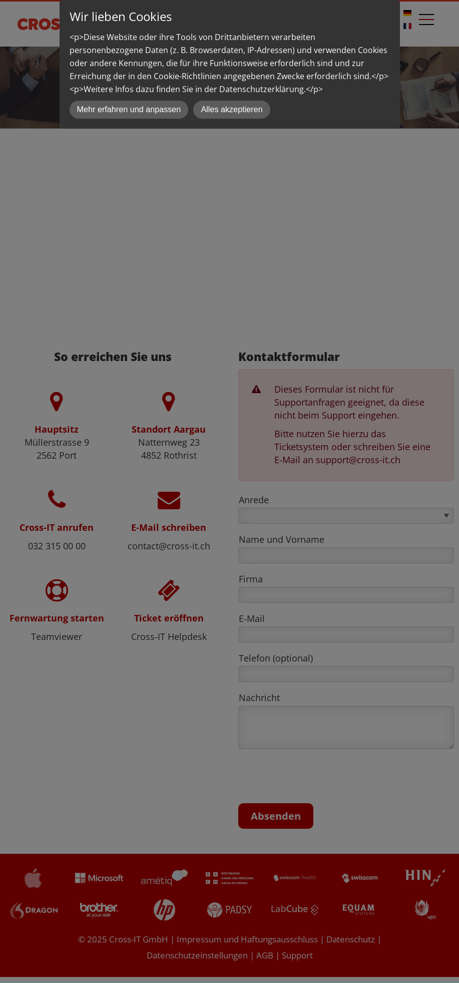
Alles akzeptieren (231, 109)
